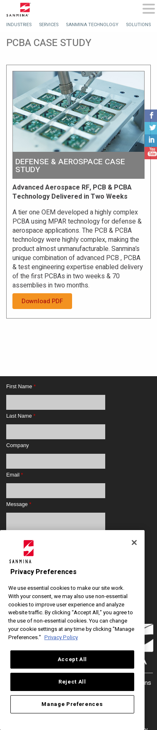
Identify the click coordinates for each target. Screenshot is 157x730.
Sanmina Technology (92, 24)
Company (17, 445)
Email (14, 475)
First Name (21, 386)
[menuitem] (18, 24)
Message (18, 504)
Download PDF (42, 301)
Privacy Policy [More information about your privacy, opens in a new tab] (61, 637)
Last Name (20, 416)
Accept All (72, 659)
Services (48, 24)
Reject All (72, 682)
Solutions (138, 24)
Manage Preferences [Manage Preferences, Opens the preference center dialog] (72, 704)
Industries (18, 24)
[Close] (134, 542)
